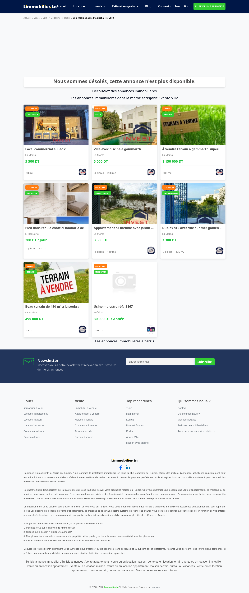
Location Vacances (34, 425)
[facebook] (120, 467)
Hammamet (132, 413)
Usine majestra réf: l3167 (113, 306)
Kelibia (130, 419)
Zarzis (67, 17)
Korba (129, 431)
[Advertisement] (124, 49)
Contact (182, 408)
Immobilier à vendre (86, 408)
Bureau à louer (32, 437)
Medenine (55, 17)
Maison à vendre (84, 419)
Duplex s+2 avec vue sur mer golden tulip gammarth (203, 228)
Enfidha (98, 312)
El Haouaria (32, 233)
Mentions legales (187, 419)
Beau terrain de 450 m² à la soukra (52, 306)
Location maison (33, 419)
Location (79, 6)
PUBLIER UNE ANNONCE (209, 6)
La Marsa (30, 155)
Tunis (129, 408)
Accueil (61, 6)
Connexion (165, 6)
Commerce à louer (34, 431)
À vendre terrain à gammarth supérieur (193, 149)
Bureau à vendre (84, 437)
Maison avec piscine (137, 442)
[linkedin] (128, 467)
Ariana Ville (132, 437)
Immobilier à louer (33, 408)
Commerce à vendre (86, 425)
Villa (45, 17)
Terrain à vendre (84, 431)
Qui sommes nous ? (189, 413)
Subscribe (204, 362)
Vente (99, 6)
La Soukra (31, 312)
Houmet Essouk (135, 425)
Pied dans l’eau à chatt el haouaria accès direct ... (63, 228)
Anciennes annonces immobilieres (196, 431)
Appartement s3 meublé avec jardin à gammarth (132, 228)
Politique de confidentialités (193, 425)
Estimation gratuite (125, 6)
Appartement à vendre (87, 413)
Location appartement (36, 413)
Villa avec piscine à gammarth (117, 149)
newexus (155, 587)
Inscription (182, 6)
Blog (148, 6)
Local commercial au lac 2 (45, 149)
